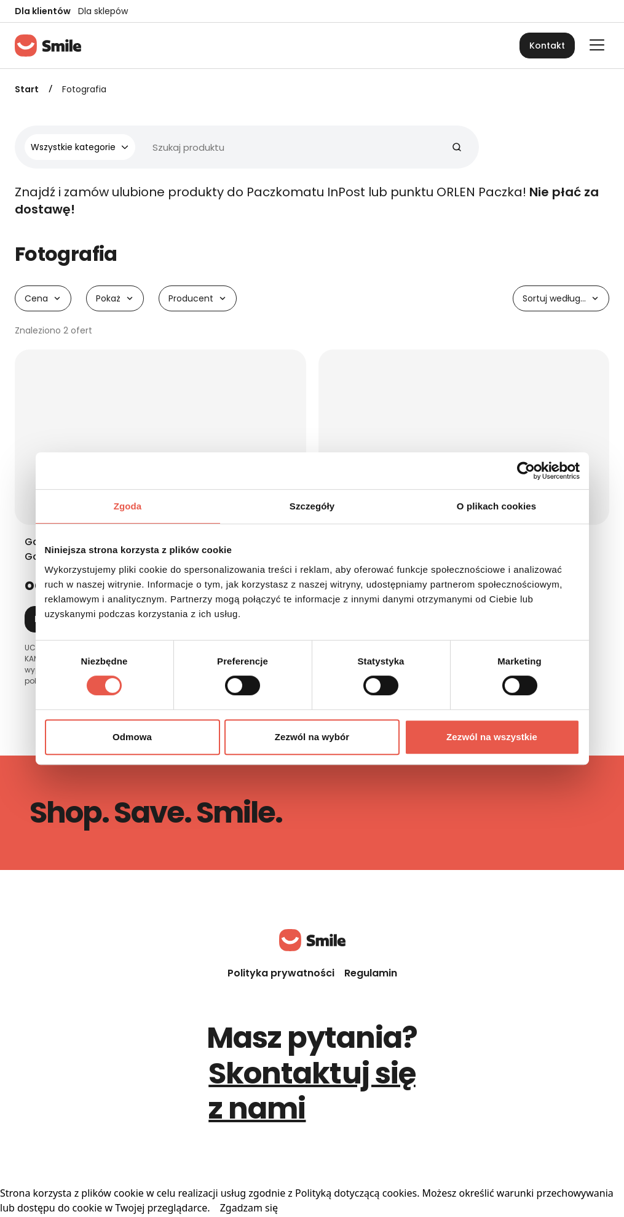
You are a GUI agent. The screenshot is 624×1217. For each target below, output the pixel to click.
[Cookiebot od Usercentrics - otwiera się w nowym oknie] (526, 470)
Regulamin (370, 973)
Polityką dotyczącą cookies (356, 1193)
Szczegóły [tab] (312, 506)
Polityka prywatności (280, 973)
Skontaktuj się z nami (312, 1091)
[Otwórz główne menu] (597, 45)
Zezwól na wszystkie (491, 737)
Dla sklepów (103, 11)
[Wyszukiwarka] (242, 147)
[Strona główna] (48, 45)
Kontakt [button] (547, 45)
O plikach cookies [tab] (496, 506)
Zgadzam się (249, 1208)
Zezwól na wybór (312, 737)
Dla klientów (43, 11)
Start (27, 89)
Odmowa (132, 737)
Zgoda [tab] (128, 506)
